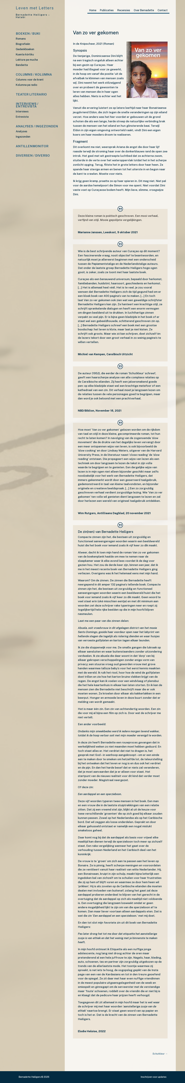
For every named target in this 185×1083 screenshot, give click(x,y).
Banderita (22, 65)
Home (92, 10)
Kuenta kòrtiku (25, 54)
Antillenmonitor (32, 146)
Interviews (22, 111)
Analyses (21, 131)
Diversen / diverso (33, 155)
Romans (21, 38)
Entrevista (22, 117)
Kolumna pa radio (26, 85)
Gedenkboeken (25, 49)
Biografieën (23, 44)
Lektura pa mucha (27, 60)
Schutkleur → (159, 1053)
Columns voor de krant (30, 79)
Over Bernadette (144, 10)
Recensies (123, 10)
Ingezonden (23, 136)
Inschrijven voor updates (153, 1077)
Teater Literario (31, 94)
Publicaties (107, 10)
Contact (163, 10)
